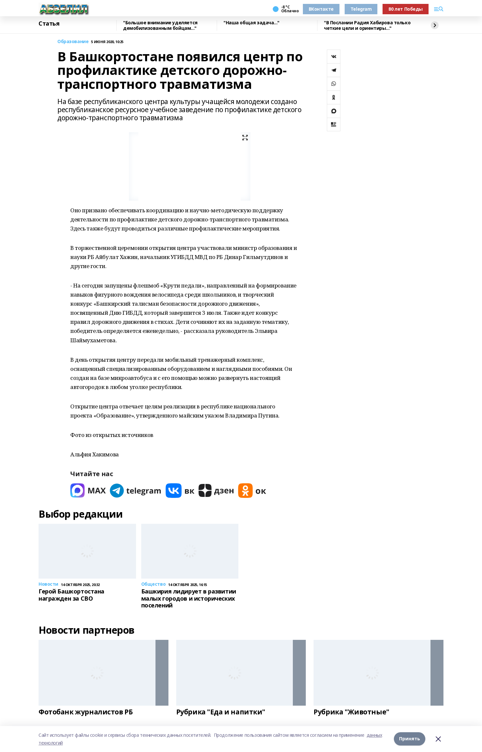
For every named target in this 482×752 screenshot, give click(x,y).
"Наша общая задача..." (252, 23)
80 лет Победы (405, 9)
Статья (49, 23)
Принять (409, 739)
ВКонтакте (321, 9)
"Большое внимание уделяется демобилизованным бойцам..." (160, 25)
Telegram (361, 9)
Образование (72, 41)
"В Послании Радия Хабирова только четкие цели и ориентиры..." (367, 25)
